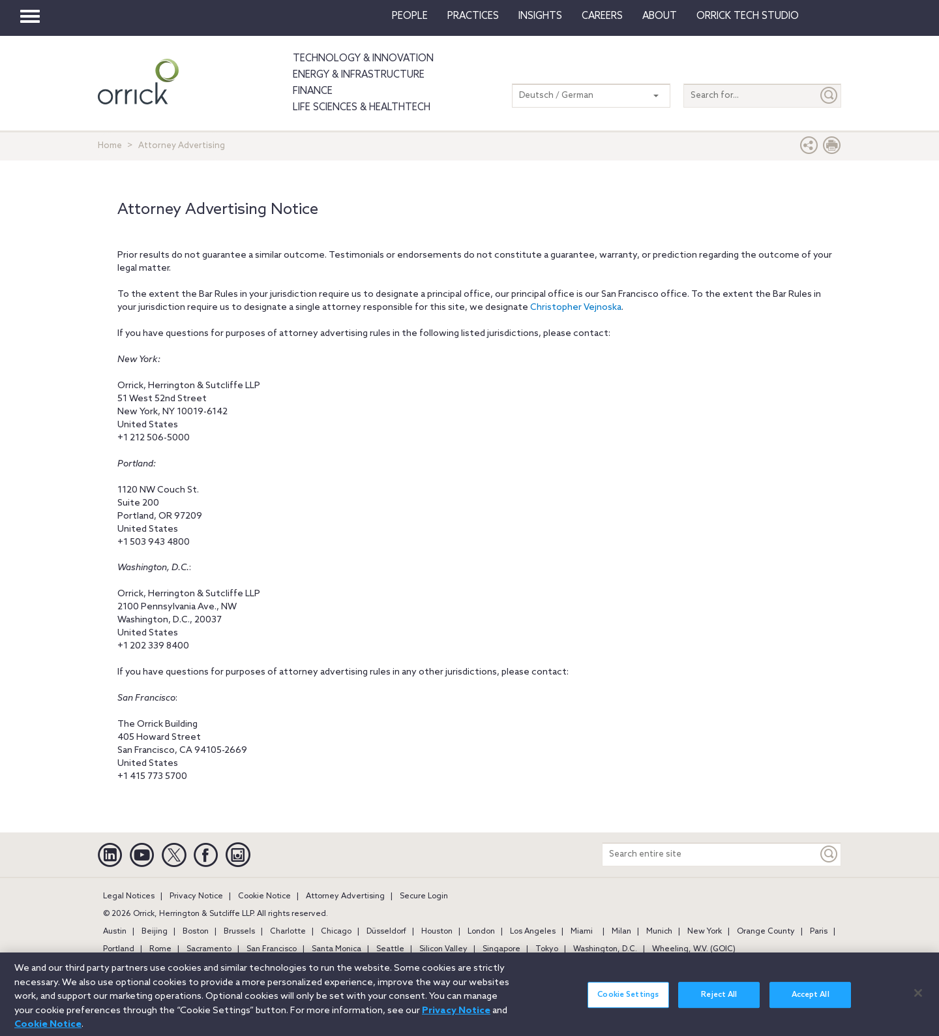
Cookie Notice (264, 896)
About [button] (659, 16)
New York (704, 931)
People (410, 16)
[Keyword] (829, 854)
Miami (582, 931)
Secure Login (424, 896)
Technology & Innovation (363, 59)
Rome (160, 949)
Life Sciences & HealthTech (361, 108)
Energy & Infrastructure (359, 75)
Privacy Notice (196, 896)
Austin (115, 931)
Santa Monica (336, 949)
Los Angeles (533, 931)
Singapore (501, 949)
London (481, 931)
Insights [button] (540, 16)
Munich (659, 931)
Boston (196, 931)
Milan (621, 931)
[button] (809, 148)
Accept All (810, 1001)
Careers (602, 16)
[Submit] (829, 96)
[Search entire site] (710, 854)
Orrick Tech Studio (747, 16)
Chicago (336, 931)
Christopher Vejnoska (575, 307)
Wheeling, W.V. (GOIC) (694, 949)
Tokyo (546, 949)
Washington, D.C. (605, 949)
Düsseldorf (386, 931)
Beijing (155, 931)
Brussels (239, 931)
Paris (818, 931)
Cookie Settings (628, 1001)
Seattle (390, 949)
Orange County (766, 931)
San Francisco (271, 949)
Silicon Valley (443, 949)
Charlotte (288, 931)
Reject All (719, 1001)
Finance (313, 91)
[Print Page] (832, 148)
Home (110, 146)
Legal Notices (129, 896)
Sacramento (208, 949)
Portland (118, 949)
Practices (473, 16)
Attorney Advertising (345, 896)
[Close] (918, 999)
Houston (437, 931)
